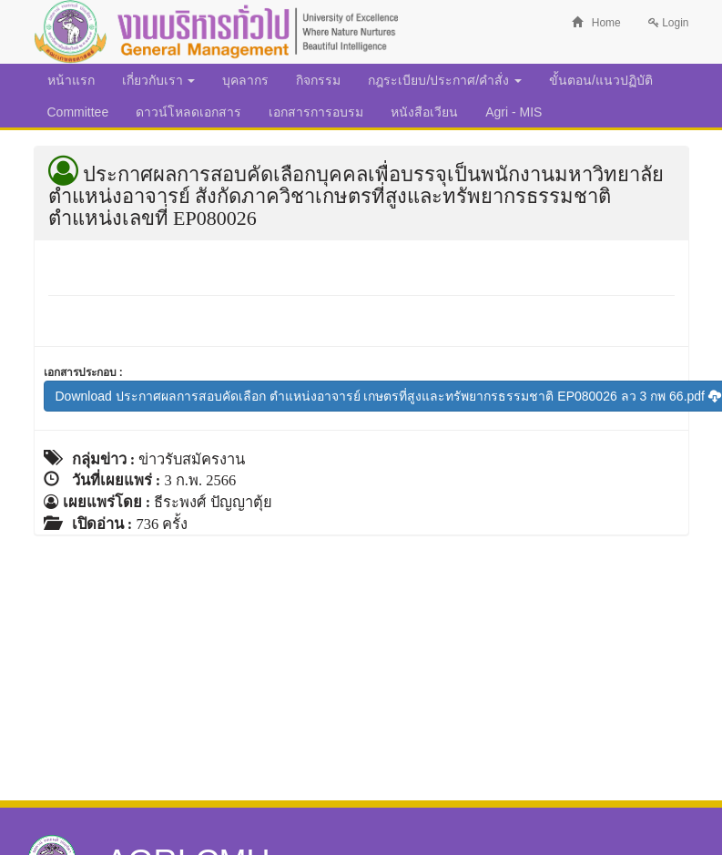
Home (596, 22)
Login (668, 22)
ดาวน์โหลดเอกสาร (188, 112)
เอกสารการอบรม (316, 112)
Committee (78, 112)
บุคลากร (245, 80)
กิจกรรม (318, 80)
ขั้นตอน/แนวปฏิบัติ (601, 80)
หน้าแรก (71, 80)
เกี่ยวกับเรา (159, 80)
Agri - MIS (513, 112)
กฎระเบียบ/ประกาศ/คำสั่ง (445, 80)
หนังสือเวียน (424, 112)
